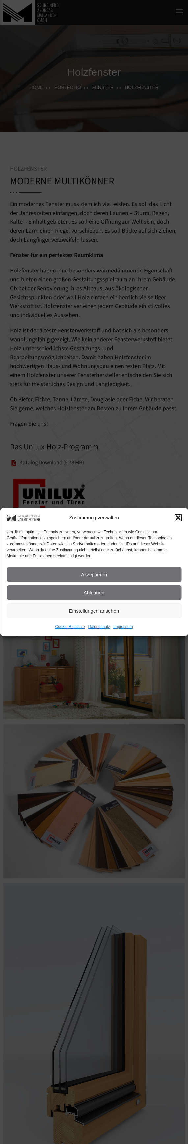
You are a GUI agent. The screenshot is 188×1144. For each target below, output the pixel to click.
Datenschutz (99, 626)
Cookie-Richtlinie (70, 626)
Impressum (123, 626)
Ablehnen (94, 592)
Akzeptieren (94, 574)
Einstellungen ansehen (94, 611)
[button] (178, 517)
